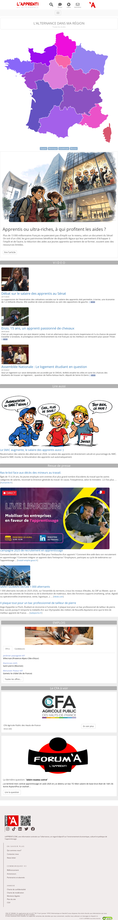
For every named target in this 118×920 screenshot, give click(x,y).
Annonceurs (11, 874)
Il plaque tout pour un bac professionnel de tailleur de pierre (38, 603)
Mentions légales (13, 896)
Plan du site (11, 899)
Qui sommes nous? (14, 850)
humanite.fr (6, 482)
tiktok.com (58, 596)
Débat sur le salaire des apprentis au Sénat (33, 293)
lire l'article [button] (10, 252)
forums (60, 6)
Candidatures (20, 649)
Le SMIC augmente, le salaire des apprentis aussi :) (32, 450)
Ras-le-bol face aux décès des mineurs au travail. (30, 472)
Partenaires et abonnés (16, 877)
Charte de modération (15, 893)
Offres (7, 649)
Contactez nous (13, 854)
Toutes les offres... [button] (13, 679)
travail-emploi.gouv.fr (27, 560)
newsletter (77, 6)
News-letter (11, 858)
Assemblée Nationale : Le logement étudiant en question (44, 366)
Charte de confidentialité (16, 889)
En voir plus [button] (88, 726)
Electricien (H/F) (10, 663)
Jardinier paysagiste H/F (14, 655)
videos (69, 6)
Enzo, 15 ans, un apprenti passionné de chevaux (37, 328)
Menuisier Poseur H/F (13, 670)
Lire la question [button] (12, 792)
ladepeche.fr (36, 613)
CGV (8, 902)
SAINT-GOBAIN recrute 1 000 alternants (25, 586)
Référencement (13, 870)
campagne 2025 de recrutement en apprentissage (31, 550)
